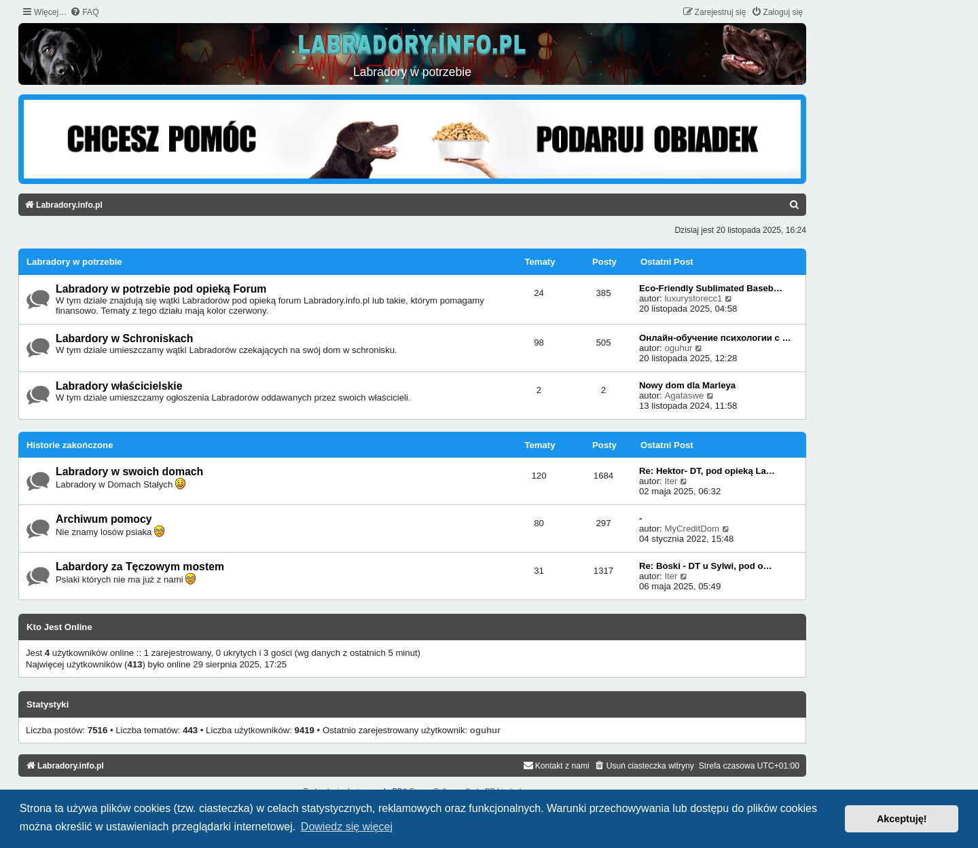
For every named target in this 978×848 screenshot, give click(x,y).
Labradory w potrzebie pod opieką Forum (161, 289)
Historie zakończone (69, 445)
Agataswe (684, 395)
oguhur (678, 348)
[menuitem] (84, 12)
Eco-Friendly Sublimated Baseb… (710, 288)
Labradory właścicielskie (119, 386)
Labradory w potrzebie (74, 262)
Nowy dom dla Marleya (687, 385)
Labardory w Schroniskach (124, 338)
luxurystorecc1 (693, 298)
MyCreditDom (691, 528)
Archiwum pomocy (104, 519)
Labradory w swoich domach (129, 471)
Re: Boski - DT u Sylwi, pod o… (705, 566)
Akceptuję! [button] (902, 818)
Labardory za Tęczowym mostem (140, 566)
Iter (670, 481)
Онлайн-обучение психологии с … (715, 338)
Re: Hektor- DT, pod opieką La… (707, 471)
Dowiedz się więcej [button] (347, 826)
